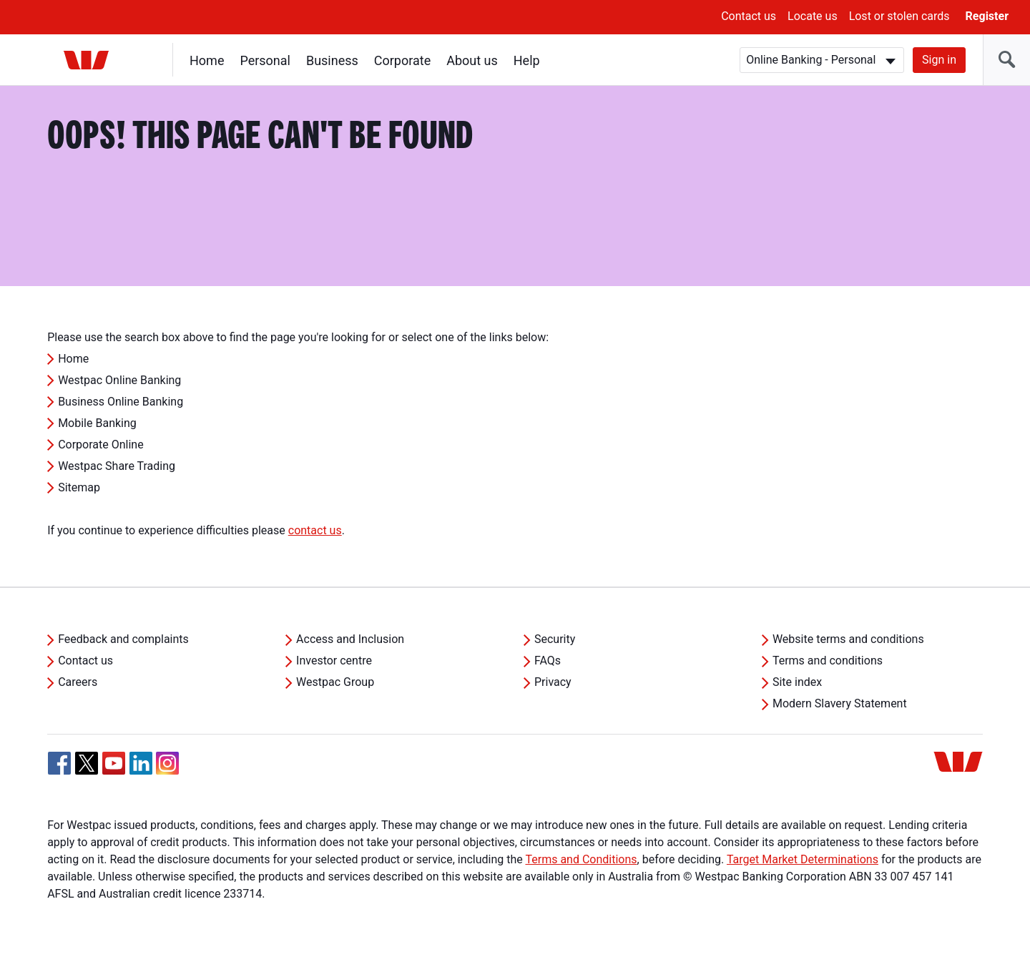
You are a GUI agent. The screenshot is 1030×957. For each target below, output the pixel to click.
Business (332, 60)
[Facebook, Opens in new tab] (59, 763)
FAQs (547, 660)
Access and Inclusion (350, 639)
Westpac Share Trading (116, 466)
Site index (797, 682)
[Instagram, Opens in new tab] (167, 770)
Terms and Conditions (581, 859)
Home (207, 60)
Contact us (748, 16)
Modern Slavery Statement (839, 703)
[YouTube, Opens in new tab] (114, 763)
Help (527, 60)
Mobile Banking (97, 423)
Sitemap (79, 487)
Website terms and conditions (848, 639)
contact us (315, 530)
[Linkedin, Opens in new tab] (141, 763)
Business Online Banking (120, 401)
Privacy (553, 682)
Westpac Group (335, 682)
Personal (265, 60)
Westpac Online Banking (119, 380)
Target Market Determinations (802, 859)
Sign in (939, 60)
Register (987, 16)
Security (554, 639)
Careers (77, 682)
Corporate (402, 60)
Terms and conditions (827, 660)
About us (472, 60)
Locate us (813, 16)
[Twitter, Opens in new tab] (86, 763)
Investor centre (334, 660)
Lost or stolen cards (899, 16)
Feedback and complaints (123, 639)
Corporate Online (101, 444)
